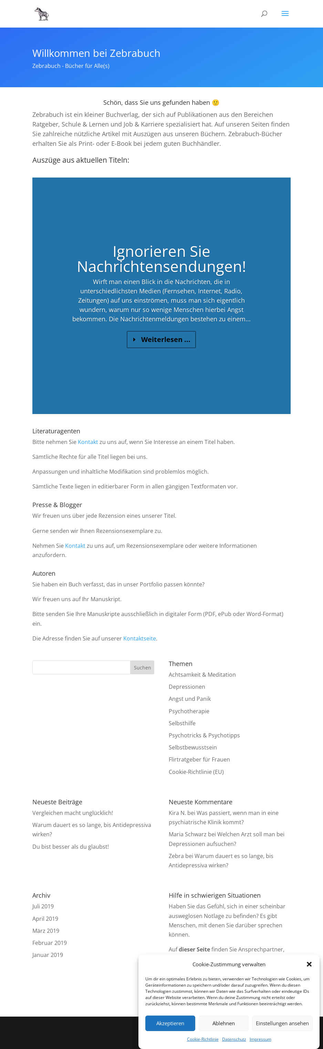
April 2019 (45, 918)
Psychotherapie (189, 711)
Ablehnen (223, 1023)
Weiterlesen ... (165, 347)
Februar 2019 (49, 943)
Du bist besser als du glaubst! (70, 846)
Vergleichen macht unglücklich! (72, 813)
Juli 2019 (43, 906)
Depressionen (187, 686)
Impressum (260, 1039)
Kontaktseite (139, 638)
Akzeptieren (170, 1023)
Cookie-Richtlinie (203, 1039)
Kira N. (177, 813)
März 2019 (45, 931)
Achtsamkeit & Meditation (202, 674)
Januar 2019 (47, 955)
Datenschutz (234, 1039)
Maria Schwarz (188, 834)
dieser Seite (194, 949)
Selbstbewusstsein (193, 747)
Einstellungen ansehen (282, 1023)
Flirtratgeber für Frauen (199, 759)
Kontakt (88, 442)
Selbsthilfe (182, 723)
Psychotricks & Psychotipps (204, 735)
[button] (309, 964)
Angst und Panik (190, 699)
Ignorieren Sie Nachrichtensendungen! (161, 266)
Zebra (176, 856)
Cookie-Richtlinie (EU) (196, 772)
